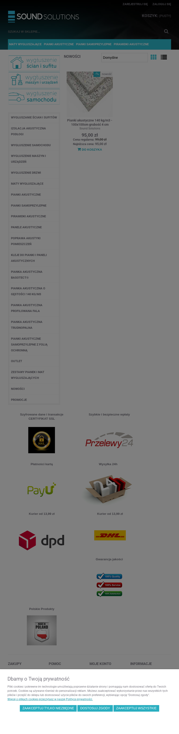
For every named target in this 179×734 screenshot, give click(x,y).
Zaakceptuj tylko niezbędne (48, 708)
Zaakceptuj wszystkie (136, 708)
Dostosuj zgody (95, 708)
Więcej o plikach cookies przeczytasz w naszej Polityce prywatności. (50, 699)
